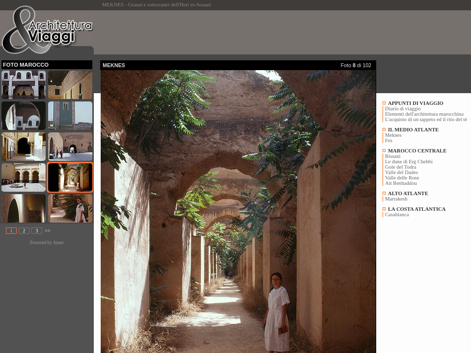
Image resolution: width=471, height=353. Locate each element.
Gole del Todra (400, 167)
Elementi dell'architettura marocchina (424, 114)
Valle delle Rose (402, 177)
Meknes (393, 135)
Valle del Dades (401, 172)
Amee (58, 242)
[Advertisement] (279, 32)
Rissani (392, 156)
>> (48, 230)
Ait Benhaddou (401, 183)
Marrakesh (396, 199)
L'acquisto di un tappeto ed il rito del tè (426, 119)
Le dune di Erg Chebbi (409, 161)
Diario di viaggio (403, 108)
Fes (388, 140)
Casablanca (397, 214)
